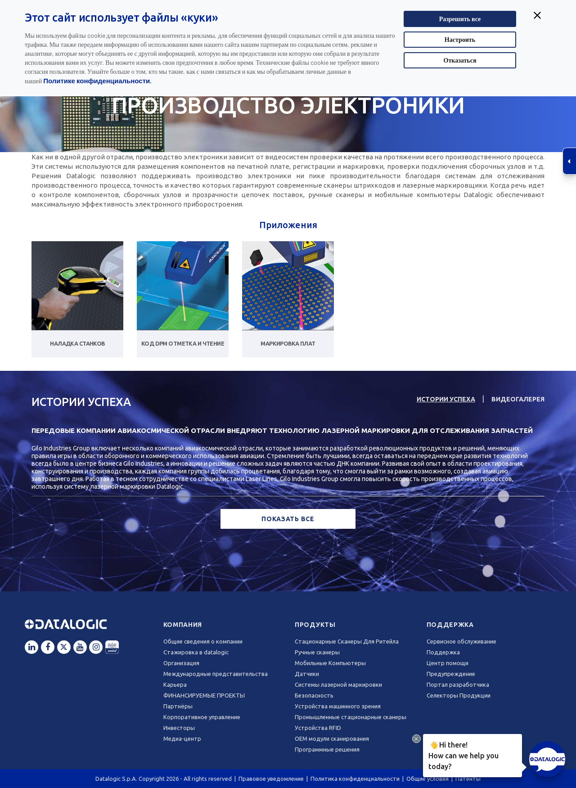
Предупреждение (451, 674)
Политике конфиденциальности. (97, 81)
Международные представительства (215, 674)
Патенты (468, 778)
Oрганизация (181, 663)
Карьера (175, 684)
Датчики (307, 674)
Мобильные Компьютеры (330, 663)
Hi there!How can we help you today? (462, 754)
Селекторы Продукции (458, 695)
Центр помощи (447, 663)
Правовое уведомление (271, 778)
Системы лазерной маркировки (338, 684)
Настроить (460, 39)
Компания (182, 624)
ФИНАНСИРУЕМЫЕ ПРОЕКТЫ (204, 695)
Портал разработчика (458, 684)
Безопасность (314, 695)
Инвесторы (179, 728)
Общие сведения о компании (203, 641)
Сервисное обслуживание (461, 641)
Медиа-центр (182, 738)
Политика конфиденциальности (355, 778)
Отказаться (460, 60)
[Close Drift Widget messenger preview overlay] (416, 738)
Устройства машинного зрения (338, 706)
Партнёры (178, 706)
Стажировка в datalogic (196, 652)
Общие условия (427, 778)
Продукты (315, 624)
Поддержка (450, 624)
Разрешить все (460, 19)
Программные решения (327, 749)
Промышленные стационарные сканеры (350, 717)
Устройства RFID (318, 728)
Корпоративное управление (201, 717)
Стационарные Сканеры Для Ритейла (347, 641)
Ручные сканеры (317, 652)
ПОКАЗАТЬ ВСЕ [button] (287, 518)
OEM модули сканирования (332, 738)
